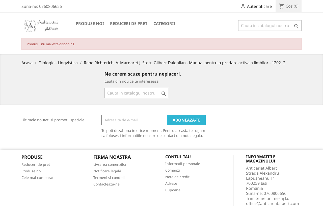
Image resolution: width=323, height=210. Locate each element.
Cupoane (172, 190)
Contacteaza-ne (106, 184)
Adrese (171, 183)
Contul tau (178, 157)
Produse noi (90, 23)
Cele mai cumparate (38, 177)
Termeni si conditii (109, 177)
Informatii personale (182, 163)
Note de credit (177, 176)
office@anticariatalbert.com (272, 203)
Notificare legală (107, 171)
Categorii (164, 23)
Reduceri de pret (128, 23)
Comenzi (172, 170)
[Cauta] (270, 25)
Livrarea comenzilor (110, 164)
